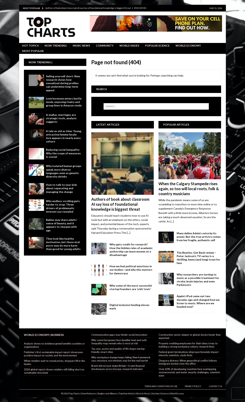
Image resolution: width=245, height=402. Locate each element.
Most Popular (33, 51)
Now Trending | (40, 62)
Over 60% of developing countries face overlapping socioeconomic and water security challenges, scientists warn (189, 372)
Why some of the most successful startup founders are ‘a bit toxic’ (130, 287)
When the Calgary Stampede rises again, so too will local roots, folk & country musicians (188, 188)
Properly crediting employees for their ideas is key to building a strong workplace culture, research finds (188, 345)
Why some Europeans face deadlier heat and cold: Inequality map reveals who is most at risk (119, 342)
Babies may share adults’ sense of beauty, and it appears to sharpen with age (61, 225)
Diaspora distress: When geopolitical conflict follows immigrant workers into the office (188, 362)
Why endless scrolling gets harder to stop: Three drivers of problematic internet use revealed (63, 206)
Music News (81, 45)
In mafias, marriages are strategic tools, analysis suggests (61, 118)
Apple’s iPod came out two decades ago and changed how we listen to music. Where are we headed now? (198, 301)
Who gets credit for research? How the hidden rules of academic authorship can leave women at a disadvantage (131, 249)
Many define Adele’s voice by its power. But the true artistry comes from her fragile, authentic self (199, 237)
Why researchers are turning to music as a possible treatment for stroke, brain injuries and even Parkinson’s (198, 280)
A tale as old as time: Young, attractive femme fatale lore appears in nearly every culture (64, 136)
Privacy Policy (193, 386)
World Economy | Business (44, 334)
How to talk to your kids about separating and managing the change (61, 188)
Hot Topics (30, 45)
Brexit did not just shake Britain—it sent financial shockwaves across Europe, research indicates (118, 367)
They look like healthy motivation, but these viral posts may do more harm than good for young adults (63, 244)
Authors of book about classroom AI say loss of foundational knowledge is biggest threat (120, 204)
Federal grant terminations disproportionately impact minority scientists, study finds (188, 353)
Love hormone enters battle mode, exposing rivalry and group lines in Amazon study (64, 102)
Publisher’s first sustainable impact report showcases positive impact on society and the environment (53, 354)
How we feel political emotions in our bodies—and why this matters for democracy (130, 270)
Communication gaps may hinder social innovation (119, 334)
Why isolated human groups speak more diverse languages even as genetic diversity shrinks (63, 171)
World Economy (188, 45)
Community (105, 45)
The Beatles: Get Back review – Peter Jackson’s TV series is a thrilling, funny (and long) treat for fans (198, 258)
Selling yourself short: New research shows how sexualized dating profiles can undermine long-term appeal (63, 83)
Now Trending (56, 45)
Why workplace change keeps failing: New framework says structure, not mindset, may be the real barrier (120, 359)
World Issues (129, 45)
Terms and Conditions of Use (161, 386)
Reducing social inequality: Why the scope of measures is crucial (63, 153)
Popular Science (157, 45)
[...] (128, 232)
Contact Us (215, 386)
